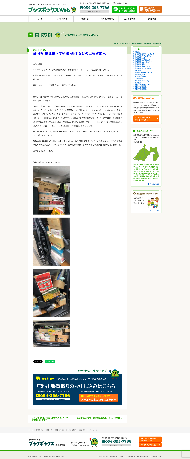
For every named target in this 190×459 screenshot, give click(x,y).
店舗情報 (152, 19)
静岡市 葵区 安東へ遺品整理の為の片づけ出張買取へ (99, 417)
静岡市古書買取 (140, 87)
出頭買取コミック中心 (143, 68)
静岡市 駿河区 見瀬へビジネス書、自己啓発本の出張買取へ (50, 418)
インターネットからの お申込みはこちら (142, 118)
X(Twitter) (93, 430)
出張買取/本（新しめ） (142, 60)
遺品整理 (138, 82)
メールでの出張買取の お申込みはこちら (148, 439)
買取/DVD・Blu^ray (142, 80)
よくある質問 (129, 19)
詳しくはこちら (154, 184)
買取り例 (85, 19)
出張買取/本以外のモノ (143, 62)
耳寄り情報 (139, 78)
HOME (116, 43)
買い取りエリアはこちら (148, 445)
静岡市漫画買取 (140, 89)
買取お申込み (60, 430)
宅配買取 (138, 70)
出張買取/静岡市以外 (142, 66)
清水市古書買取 (140, 76)
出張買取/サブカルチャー (144, 56)
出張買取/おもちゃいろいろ (144, 54)
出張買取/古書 (140, 58)
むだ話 (137, 52)
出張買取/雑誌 (140, 64)
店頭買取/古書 (140, 74)
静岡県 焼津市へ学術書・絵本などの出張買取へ (69, 53)
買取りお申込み (107, 19)
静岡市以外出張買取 (142, 84)
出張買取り (62, 19)
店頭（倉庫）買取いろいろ (144, 72)
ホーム (40, 19)
